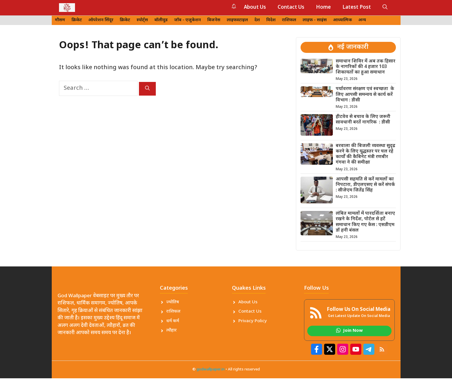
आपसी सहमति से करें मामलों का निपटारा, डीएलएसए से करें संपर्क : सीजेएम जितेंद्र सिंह (365, 184)
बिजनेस (213, 20)
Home (323, 7)
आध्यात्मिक (342, 20)
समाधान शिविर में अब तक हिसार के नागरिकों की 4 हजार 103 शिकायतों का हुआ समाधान (365, 67)
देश (257, 20)
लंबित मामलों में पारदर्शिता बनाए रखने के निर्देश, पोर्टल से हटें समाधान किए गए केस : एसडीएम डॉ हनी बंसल (365, 222)
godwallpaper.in (210, 369)
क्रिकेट (77, 20)
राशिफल (289, 20)
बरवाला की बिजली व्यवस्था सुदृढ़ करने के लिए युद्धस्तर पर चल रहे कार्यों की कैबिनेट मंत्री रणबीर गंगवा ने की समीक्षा (365, 154)
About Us (255, 7)
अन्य (362, 20)
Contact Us (291, 7)
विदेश (271, 20)
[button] (385, 7)
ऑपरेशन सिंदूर (100, 20)
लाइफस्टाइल (237, 20)
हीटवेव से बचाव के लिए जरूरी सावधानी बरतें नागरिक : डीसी (363, 120)
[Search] (147, 89)
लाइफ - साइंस (315, 20)
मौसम (60, 20)
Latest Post (356, 7)
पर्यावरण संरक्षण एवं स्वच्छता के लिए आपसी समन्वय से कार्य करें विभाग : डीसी (365, 94)
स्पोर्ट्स (142, 20)
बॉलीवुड (161, 20)
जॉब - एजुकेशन (187, 20)
